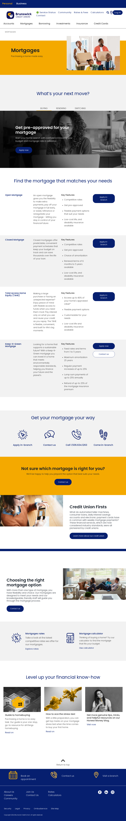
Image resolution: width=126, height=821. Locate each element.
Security (7, 809)
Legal (17, 809)
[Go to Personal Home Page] (19, 15)
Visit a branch (110, 776)
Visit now (91, 725)
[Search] (108, 13)
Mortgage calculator (91, 634)
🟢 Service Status (46, 13)
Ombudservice (40, 809)
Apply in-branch (104, 198)
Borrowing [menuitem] (44, 24)
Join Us (30, 792)
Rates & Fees (81, 13)
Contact (41, 16)
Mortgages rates (35, 634)
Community (64, 13)
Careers (8, 795)
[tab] (44, 107)
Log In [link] (117, 13)
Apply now (104, 346)
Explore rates (32, 649)
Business (21, 4)
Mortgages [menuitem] (26, 24)
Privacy (27, 809)
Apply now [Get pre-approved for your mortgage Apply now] (23, 150)
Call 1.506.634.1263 (76, 445)
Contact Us (32, 795)
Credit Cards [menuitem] (101, 24)
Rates (51, 792)
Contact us (104, 354)
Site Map (55, 809)
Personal (7, 4)
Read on (9, 733)
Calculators (97, 13)
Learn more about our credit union (88, 536)
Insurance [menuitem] (82, 24)
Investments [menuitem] (63, 24)
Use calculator (86, 648)
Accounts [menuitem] (8, 24)
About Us (9, 792)
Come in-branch (103, 445)
